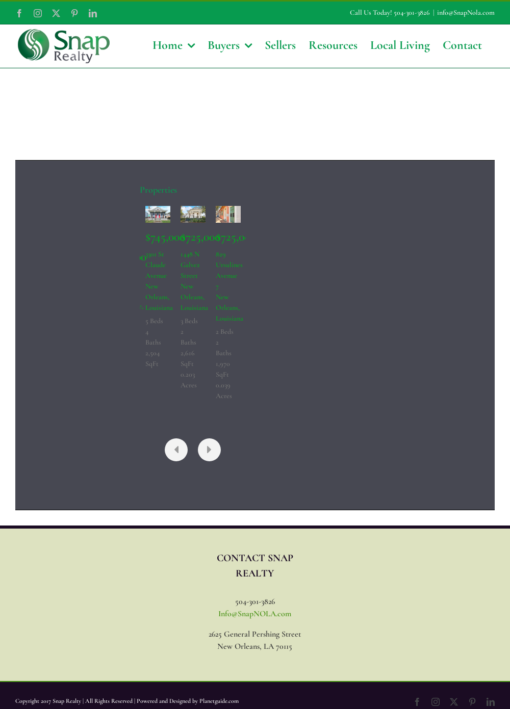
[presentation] (176, 449)
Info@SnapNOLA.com (254, 614)
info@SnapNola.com (466, 12)
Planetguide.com (219, 700)
